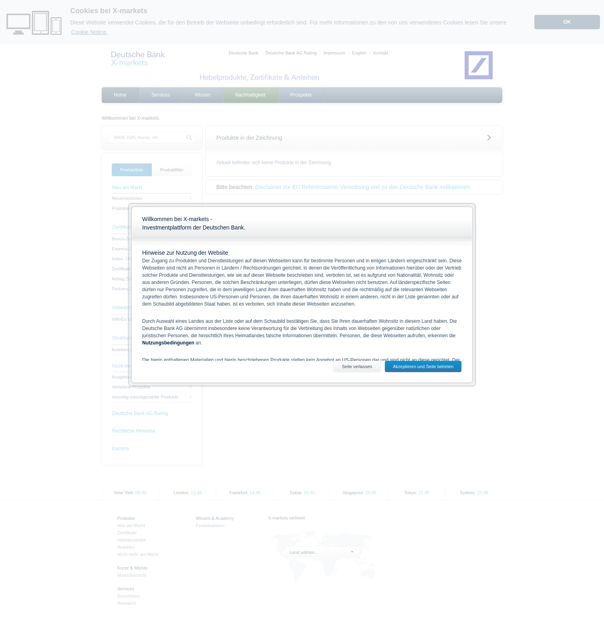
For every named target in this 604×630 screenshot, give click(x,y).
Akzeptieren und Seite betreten (423, 366)
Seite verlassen (357, 366)
